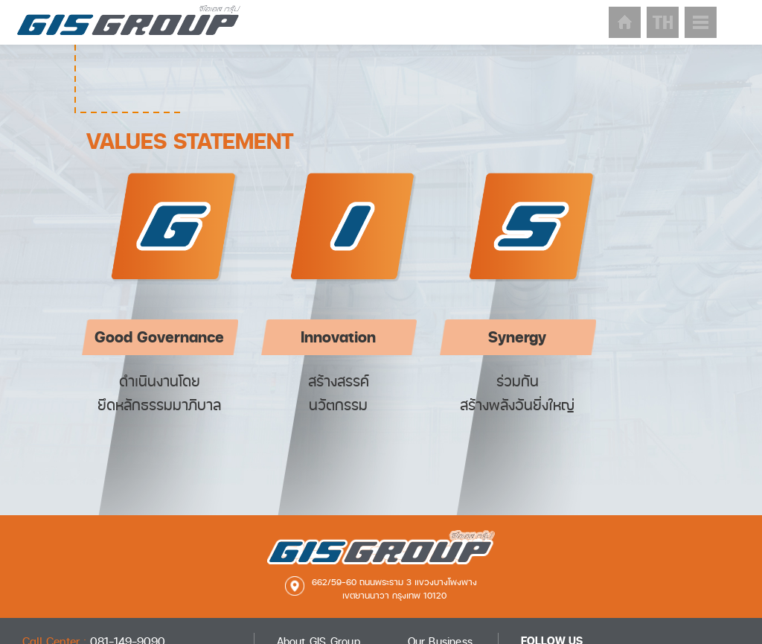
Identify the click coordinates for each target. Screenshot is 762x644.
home (624, 22)
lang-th (662, 22)
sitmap (700, 22)
